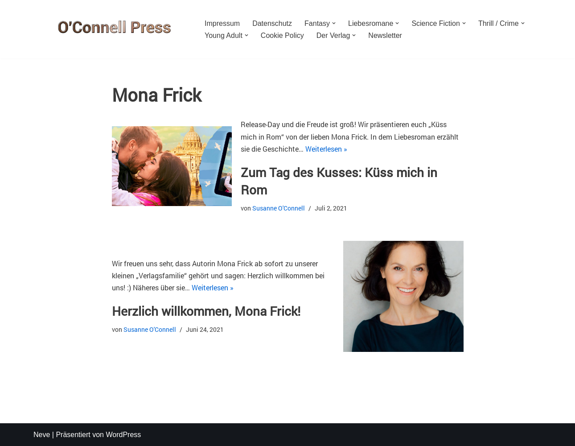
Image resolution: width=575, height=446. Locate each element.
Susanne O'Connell (278, 208)
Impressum (222, 23)
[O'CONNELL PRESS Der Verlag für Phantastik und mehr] (111, 29)
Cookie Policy (282, 35)
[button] (334, 23)
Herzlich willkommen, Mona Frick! (206, 311)
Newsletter (385, 35)
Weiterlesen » (326, 148)
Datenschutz (272, 23)
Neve (41, 434)
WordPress (123, 434)
